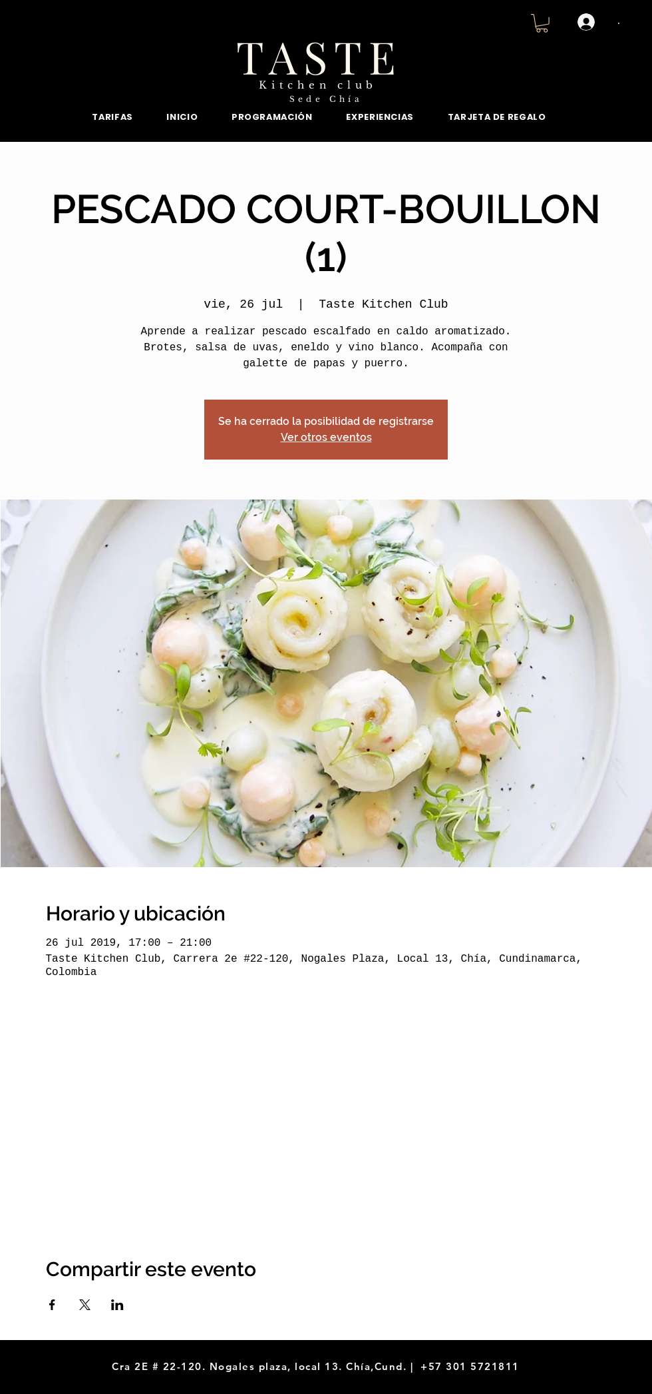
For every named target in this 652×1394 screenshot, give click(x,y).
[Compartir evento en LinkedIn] (117, 1304)
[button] (542, 23)
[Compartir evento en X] (85, 1304)
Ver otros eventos (326, 437)
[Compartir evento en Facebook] (52, 1304)
